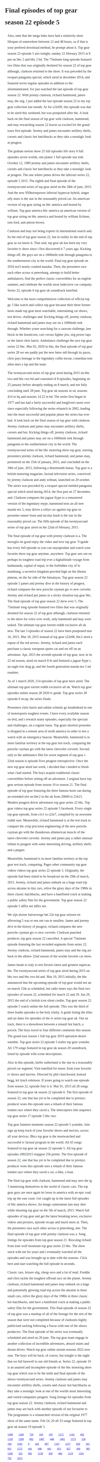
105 (51, 1434)
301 (88, 1444)
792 (9, 1458)
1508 (10, 1434)
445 (37, 1444)
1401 (62, 1439)
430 (51, 1453)
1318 (10, 1439)
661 (49, 1448)
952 (59, 1448)
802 (31, 1439)
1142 (71, 1434)
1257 (68, 1444)
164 (41, 1434)
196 (9, 1444)
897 (47, 1444)
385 (88, 1448)
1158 (40, 1453)
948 (40, 1448)
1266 (10, 1453)
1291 (81, 1453)
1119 (70, 1453)
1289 (21, 1439)
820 (78, 1444)
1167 (56, 1444)
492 (82, 1434)
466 (60, 1453)
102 (20, 1453)
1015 (19, 1458)
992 (30, 1453)
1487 (41, 1439)
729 (31, 1434)
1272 (61, 1434)
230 (84, 1439)
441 (30, 1448)
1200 (21, 1434)
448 (52, 1439)
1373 (73, 1439)
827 (69, 1448)
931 (9, 1448)
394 (78, 1448)
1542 (19, 1444)
